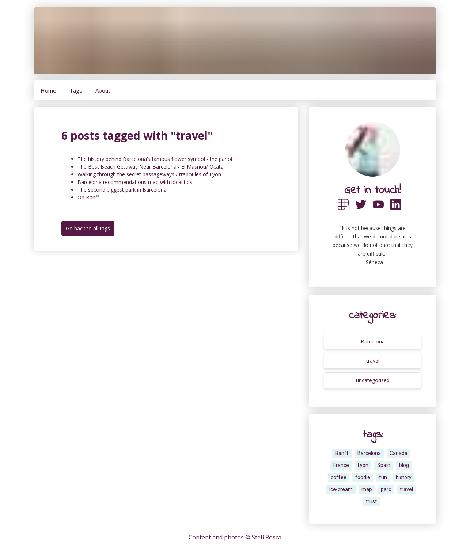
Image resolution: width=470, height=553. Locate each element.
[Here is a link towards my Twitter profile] (364, 212)
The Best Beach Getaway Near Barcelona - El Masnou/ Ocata (150, 166)
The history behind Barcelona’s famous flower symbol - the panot (155, 158)
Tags (75, 90)
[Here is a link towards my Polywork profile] (346, 212)
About (102, 90)
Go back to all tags (88, 228)
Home (48, 90)
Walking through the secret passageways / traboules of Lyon (149, 174)
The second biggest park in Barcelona (122, 189)
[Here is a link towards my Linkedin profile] (399, 212)
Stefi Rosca (266, 537)
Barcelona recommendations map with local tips (134, 181)
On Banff (88, 197)
